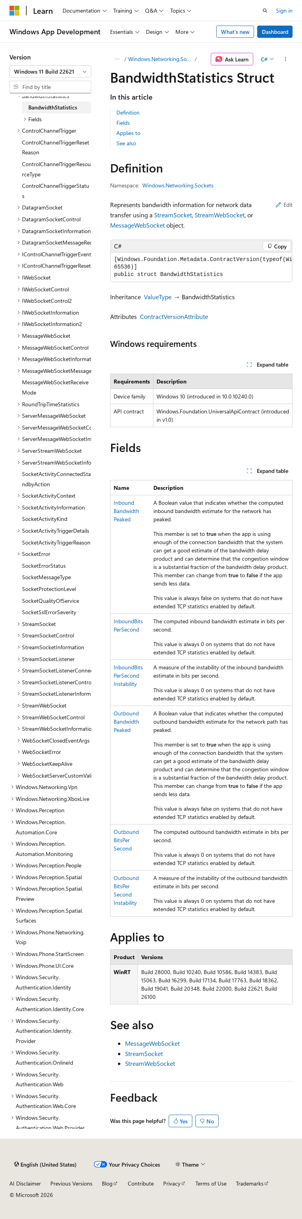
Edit (284, 204)
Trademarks (249, 1183)
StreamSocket (173, 215)
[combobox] (50, 71)
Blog (107, 1183)
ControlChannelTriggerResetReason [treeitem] (55, 147)
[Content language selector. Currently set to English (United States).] (45, 1164)
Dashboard (275, 31)
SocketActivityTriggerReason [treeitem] (56, 542)
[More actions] (286, 59)
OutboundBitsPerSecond (126, 840)
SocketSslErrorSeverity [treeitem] (49, 612)
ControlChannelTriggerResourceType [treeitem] (56, 169)
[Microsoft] (14, 11)
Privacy (171, 1183)
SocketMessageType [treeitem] (46, 577)
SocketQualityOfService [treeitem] (50, 600)
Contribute (141, 1183)
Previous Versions (71, 1183)
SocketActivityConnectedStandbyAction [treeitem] (56, 479)
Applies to (128, 133)
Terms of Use (210, 1183)
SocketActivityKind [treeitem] (44, 518)
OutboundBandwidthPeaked (126, 722)
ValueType (157, 297)
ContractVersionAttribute (174, 316)
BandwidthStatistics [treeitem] (52, 107)
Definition (128, 112)
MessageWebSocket (137, 225)
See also (126, 143)
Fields (123, 122)
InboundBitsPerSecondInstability (128, 675)
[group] (201, 267)
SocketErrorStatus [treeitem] (44, 565)
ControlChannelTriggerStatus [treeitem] (55, 191)
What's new (235, 31)
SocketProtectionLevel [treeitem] (49, 589)
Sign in (284, 10)
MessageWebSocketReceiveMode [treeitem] (55, 387)
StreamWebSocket (220, 215)
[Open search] (265, 11)
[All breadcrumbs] (117, 59)
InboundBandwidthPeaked (126, 511)
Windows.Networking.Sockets (160, 59)
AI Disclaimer (25, 1183)
